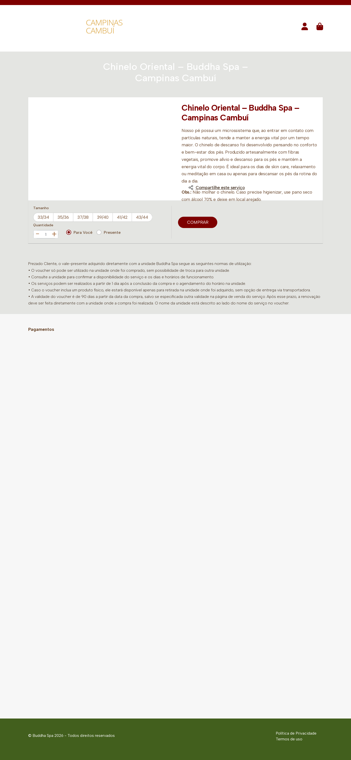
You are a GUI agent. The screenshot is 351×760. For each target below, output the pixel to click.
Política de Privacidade (296, 733)
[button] (304, 28)
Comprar (197, 222)
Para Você (79, 232)
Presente (108, 232)
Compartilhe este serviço (216, 187)
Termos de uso (289, 739)
